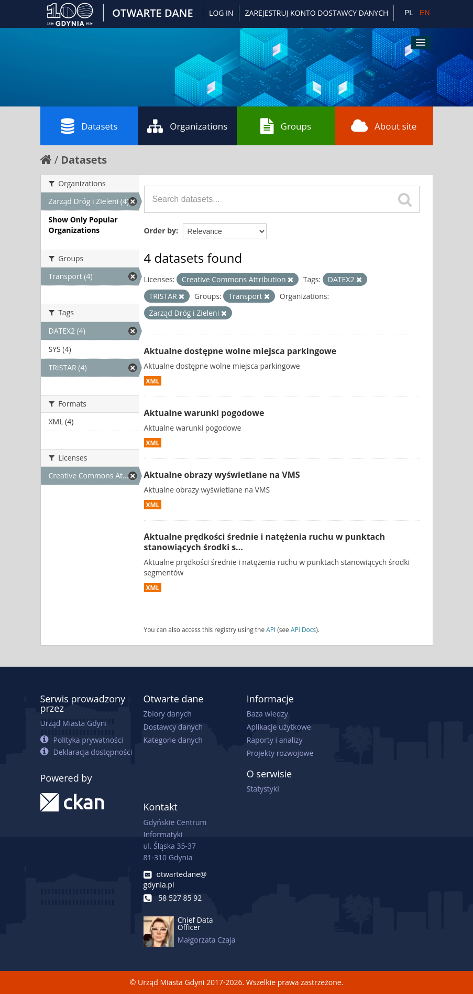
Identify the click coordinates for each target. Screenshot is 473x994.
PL (408, 12)
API (271, 629)
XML (153, 381)
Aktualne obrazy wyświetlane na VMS (222, 474)
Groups (285, 126)
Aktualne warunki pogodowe (204, 413)
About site (383, 126)
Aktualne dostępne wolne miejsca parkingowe (240, 351)
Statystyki (263, 789)
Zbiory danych (168, 714)
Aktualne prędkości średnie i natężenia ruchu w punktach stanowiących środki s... (264, 542)
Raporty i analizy (275, 740)
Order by (160, 231)
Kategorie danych (173, 740)
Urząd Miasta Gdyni (73, 723)
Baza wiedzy (267, 714)
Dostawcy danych (173, 727)
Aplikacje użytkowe (279, 727)
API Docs (303, 629)
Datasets (89, 126)
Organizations (187, 126)
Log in (221, 13)
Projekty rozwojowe (280, 753)
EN (425, 12)
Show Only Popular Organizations (83, 225)
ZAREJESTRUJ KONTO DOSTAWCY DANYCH (317, 13)
